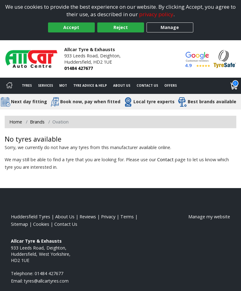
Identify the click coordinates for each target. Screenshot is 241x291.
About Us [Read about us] (65, 217)
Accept (71, 27)
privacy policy (156, 14)
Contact (165, 159)
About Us (121, 85)
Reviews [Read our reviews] (88, 217)
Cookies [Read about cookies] (41, 224)
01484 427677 (78, 68)
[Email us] (46, 281)
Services (45, 85)
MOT (63, 85)
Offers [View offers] (170, 85)
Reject (120, 27)
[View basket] (234, 86)
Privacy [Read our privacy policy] (108, 217)
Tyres (27, 85)
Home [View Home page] (15, 122)
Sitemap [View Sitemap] (19, 224)
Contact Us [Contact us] (147, 85)
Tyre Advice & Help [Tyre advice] (90, 85)
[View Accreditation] (224, 58)
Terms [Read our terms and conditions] (127, 217)
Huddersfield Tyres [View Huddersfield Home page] (30, 217)
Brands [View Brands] (37, 122)
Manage (170, 27)
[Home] (9, 86)
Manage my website (209, 217)
